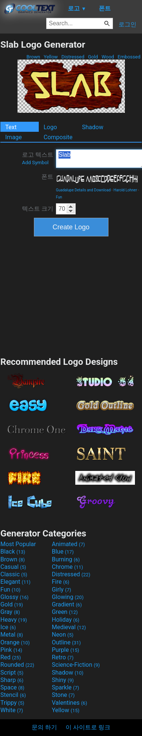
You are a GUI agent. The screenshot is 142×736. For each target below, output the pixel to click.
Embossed (129, 57)
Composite (58, 137)
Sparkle (65, 687)
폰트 (47, 176)
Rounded (17, 664)
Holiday (65, 619)
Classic (13, 574)
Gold (93, 57)
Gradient (67, 604)
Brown (33, 57)
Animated (68, 544)
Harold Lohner (125, 190)
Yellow (50, 57)
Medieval (69, 627)
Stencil (13, 694)
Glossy (14, 596)
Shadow (92, 127)
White (11, 710)
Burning (66, 559)
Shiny (63, 680)
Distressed (73, 57)
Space (12, 687)
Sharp (11, 680)
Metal (11, 634)
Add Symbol (35, 162)
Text (10, 127)
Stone (63, 694)
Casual (13, 566)
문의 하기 (44, 727)
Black (12, 551)
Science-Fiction (76, 664)
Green (65, 611)
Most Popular (18, 544)
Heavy (13, 619)
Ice (8, 627)
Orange (15, 642)
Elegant (15, 581)
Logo (50, 127)
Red (10, 657)
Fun (59, 197)
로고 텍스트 (37, 158)
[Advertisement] (71, 295)
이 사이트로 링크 (88, 727)
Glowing (67, 596)
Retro (62, 657)
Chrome (67, 566)
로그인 (127, 24)
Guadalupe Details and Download (83, 190)
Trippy (12, 702)
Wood (107, 57)
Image (13, 137)
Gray (10, 611)
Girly (61, 589)
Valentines (69, 702)
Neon (62, 634)
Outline (66, 642)
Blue (63, 551)
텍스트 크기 (37, 208)
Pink (11, 649)
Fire (60, 581)
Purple (65, 649)
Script (11, 672)
